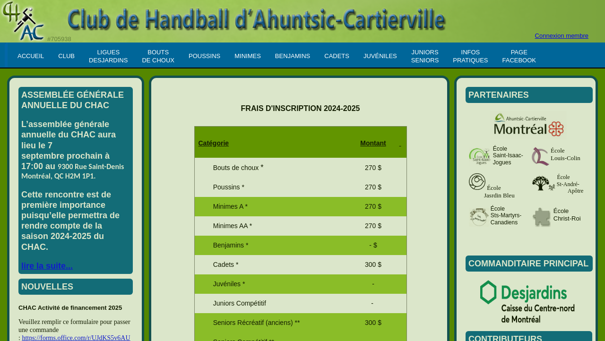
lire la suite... (47, 266)
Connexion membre (561, 35)
